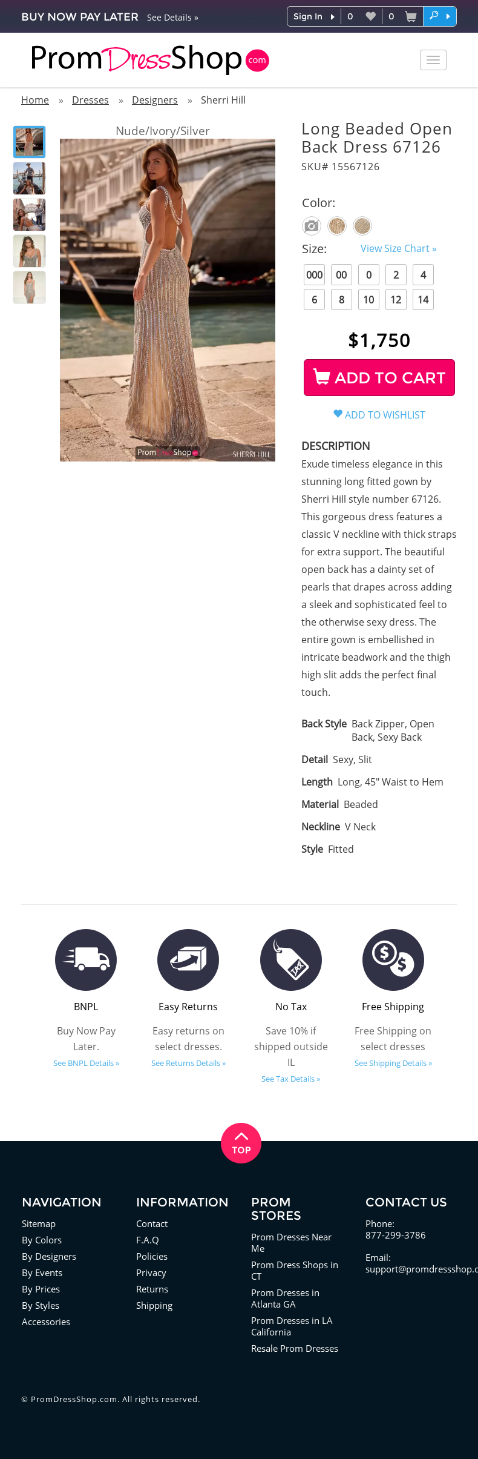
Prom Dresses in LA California (292, 1326)
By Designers (49, 1256)
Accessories (46, 1321)
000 (314, 275)
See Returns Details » (188, 1062)
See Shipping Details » (393, 1062)
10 (368, 299)
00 (341, 275)
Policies (152, 1256)
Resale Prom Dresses (294, 1348)
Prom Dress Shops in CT (294, 1270)
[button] (440, 15)
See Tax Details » (290, 1078)
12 (395, 299)
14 (422, 299)
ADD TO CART (379, 378)
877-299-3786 (395, 1235)
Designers (155, 100)
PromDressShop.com (74, 1399)
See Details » (172, 17)
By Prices (41, 1289)
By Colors (42, 1240)
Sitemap (39, 1223)
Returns (152, 1289)
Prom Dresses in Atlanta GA (285, 1298)
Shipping (154, 1305)
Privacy (151, 1272)
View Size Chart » (399, 248)
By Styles (40, 1305)
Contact (152, 1223)
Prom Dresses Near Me (291, 1242)
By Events (42, 1272)
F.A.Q (147, 1240)
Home (35, 100)
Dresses (90, 100)
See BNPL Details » (86, 1062)
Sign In (307, 16)
